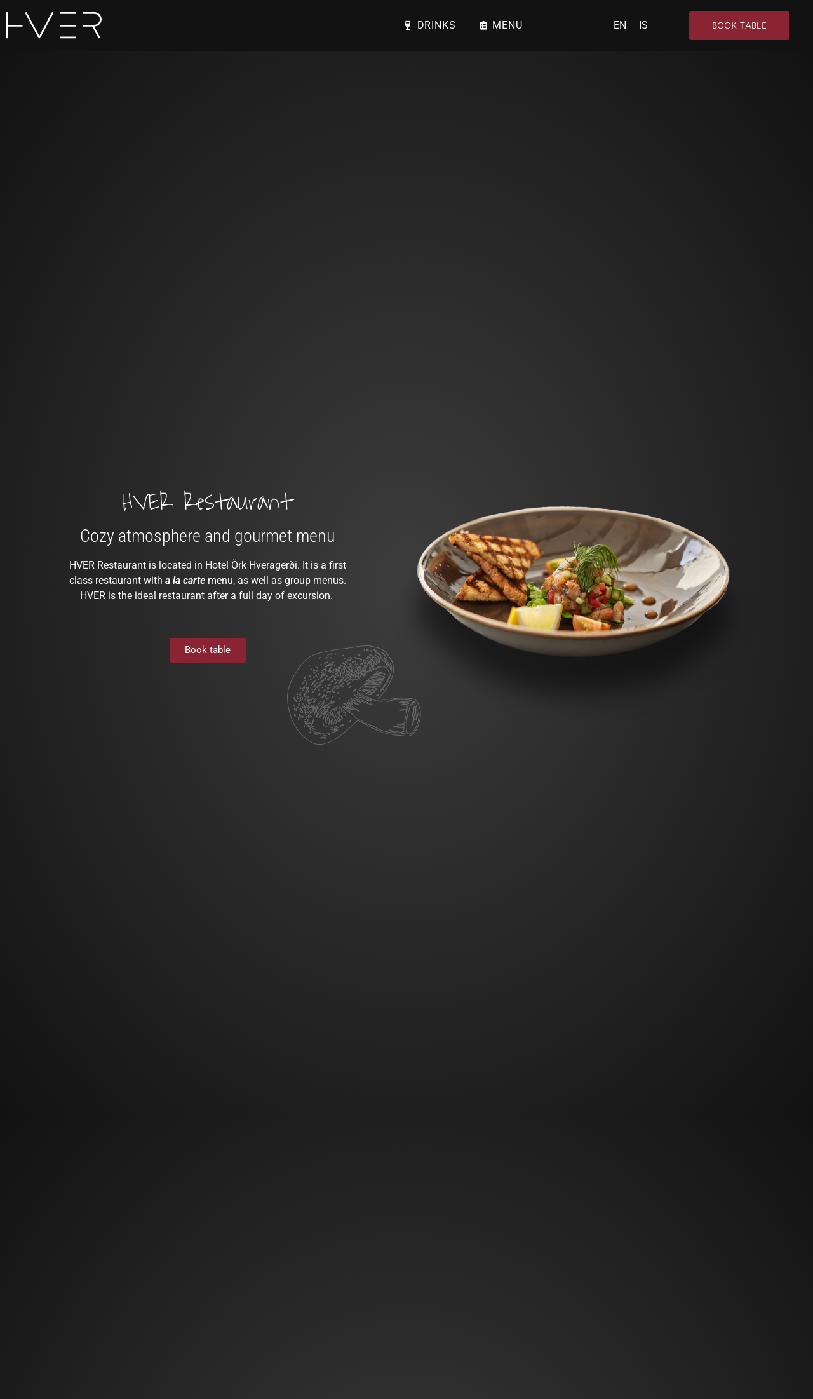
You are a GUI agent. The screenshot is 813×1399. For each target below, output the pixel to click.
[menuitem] (620, 25)
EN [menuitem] (620, 25)
